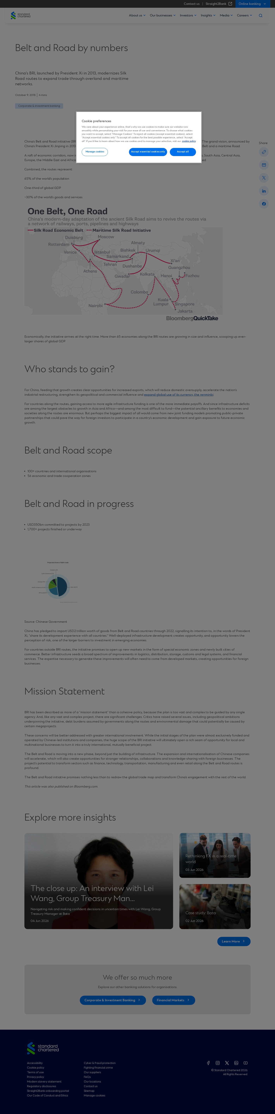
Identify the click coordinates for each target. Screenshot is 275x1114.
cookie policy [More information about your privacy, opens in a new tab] (189, 141)
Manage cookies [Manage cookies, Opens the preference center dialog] (95, 151)
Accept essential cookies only (148, 151)
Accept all (183, 151)
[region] (139, 137)
